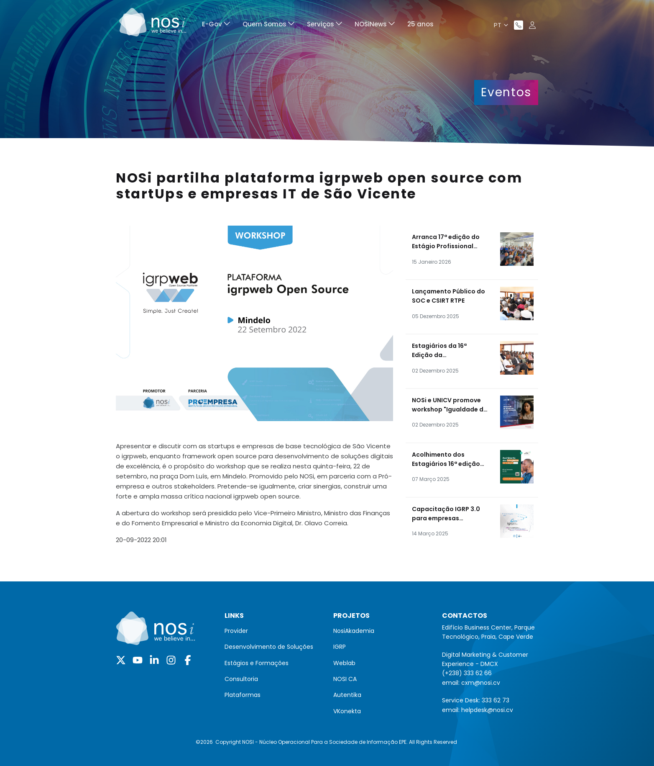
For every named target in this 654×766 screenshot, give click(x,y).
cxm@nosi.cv (480, 683)
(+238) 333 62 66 (467, 673)
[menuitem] (216, 25)
